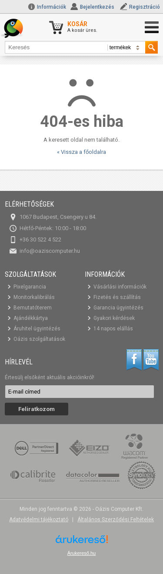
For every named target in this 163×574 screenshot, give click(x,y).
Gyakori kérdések (114, 318)
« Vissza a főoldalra (81, 152)
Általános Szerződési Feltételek (115, 519)
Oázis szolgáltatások (39, 339)
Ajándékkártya (30, 318)
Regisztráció (144, 7)
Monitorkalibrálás (34, 297)
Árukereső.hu (81, 553)
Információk (47, 7)
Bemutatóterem (32, 308)
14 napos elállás (113, 329)
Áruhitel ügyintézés (36, 329)
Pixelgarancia (29, 287)
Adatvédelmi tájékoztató (38, 519)
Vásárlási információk (119, 287)
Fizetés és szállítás (117, 297)
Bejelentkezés (97, 7)
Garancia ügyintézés (118, 308)
